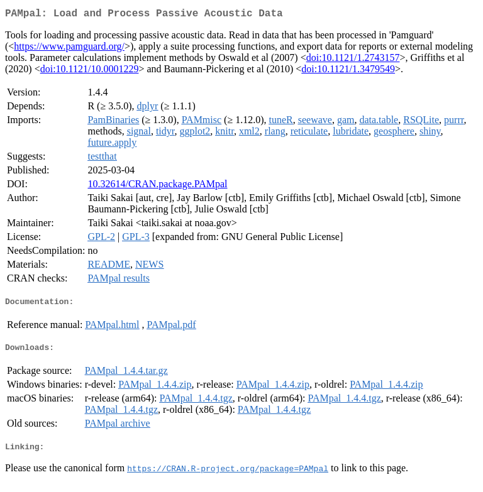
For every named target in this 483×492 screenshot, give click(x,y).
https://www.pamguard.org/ (69, 48)
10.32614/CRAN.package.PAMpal (157, 186)
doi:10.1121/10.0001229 (89, 71)
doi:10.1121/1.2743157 (353, 60)
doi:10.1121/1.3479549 (348, 71)
